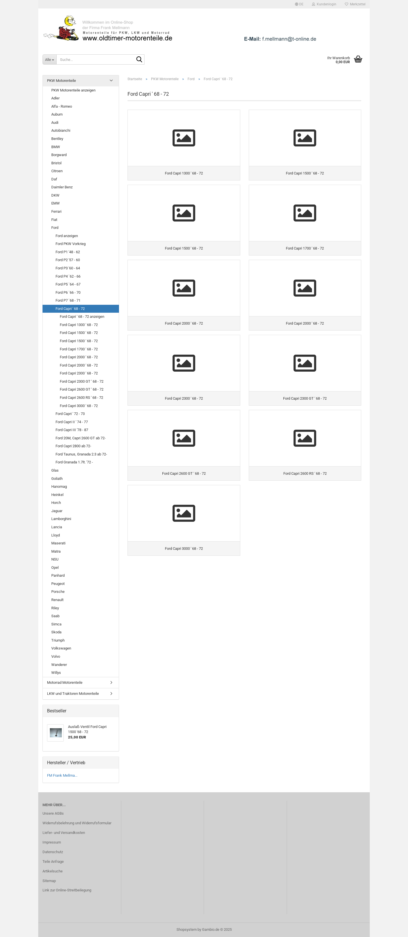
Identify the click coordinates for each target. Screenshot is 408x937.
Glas (55, 470)
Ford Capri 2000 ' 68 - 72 (79, 357)
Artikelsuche (52, 871)
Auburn (57, 114)
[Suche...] (49, 59)
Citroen (57, 171)
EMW (55, 203)
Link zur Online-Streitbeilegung (66, 890)
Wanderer (59, 665)
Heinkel (57, 495)
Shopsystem (187, 929)
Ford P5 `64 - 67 (68, 284)
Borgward (59, 155)
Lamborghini (61, 519)
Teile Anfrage (53, 861)
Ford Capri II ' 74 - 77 (72, 422)
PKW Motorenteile (61, 80)
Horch (56, 503)
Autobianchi (60, 130)
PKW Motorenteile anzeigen (73, 90)
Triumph (58, 640)
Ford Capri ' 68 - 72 (70, 308)
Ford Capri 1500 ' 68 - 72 (79, 333)
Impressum (51, 842)
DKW (55, 195)
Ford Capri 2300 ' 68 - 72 (79, 373)
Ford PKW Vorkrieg (71, 244)
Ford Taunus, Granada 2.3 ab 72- (81, 454)
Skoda (56, 632)
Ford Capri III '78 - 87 (72, 430)
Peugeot (58, 584)
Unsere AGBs (53, 813)
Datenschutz (52, 852)
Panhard (58, 575)
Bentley (57, 139)
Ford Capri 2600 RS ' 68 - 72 (81, 397)
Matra (56, 551)
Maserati (58, 543)
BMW (55, 147)
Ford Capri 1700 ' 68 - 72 (79, 349)
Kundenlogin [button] (324, 4)
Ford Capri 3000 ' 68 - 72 (79, 406)
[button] (299, 4)
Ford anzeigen (67, 236)
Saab (55, 616)
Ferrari (56, 211)
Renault (57, 600)
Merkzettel (355, 4)
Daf (54, 179)
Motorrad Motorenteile (64, 682)
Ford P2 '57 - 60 (68, 260)
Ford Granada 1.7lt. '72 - (74, 462)
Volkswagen (61, 648)
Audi (54, 122)
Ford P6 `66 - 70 (68, 292)
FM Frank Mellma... (62, 775)
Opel (55, 567)
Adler (55, 98)
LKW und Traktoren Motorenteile (73, 693)
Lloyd (55, 535)
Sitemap (49, 881)
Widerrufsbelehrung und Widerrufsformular (76, 823)
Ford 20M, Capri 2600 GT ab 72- (81, 438)
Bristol (56, 163)
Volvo (55, 656)
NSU (54, 559)
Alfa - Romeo (61, 106)
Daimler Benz (62, 187)
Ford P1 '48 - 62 (68, 252)
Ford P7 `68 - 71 (68, 300)
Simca (56, 624)
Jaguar (56, 511)
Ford (54, 227)
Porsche (58, 591)
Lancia (56, 527)
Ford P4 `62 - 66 (68, 276)
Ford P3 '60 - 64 (68, 268)
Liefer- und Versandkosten (63, 832)
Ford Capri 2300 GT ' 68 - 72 (81, 381)
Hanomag (59, 486)
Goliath (57, 478)
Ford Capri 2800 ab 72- (73, 446)
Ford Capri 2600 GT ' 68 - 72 (81, 389)
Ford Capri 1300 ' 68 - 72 (79, 325)
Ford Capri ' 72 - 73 (70, 414)
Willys (56, 672)
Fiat (54, 220)
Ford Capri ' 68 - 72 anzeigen (82, 316)
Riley (55, 608)
